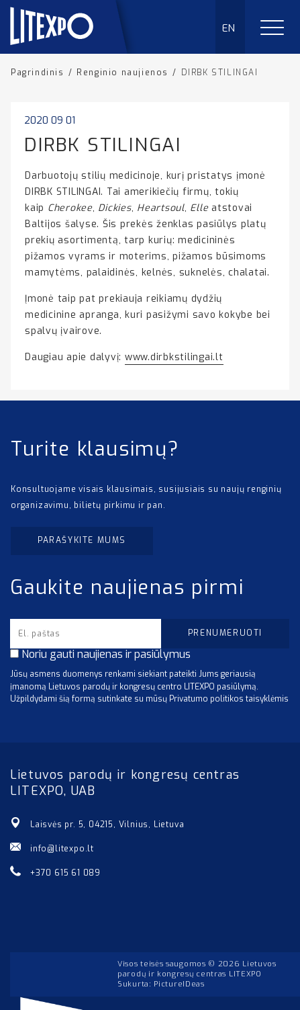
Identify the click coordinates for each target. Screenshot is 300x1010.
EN (229, 28)
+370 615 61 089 (65, 873)
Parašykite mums (82, 540)
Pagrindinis (37, 72)
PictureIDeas (179, 984)
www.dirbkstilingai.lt (174, 357)
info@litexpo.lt (62, 848)
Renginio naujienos (122, 72)
